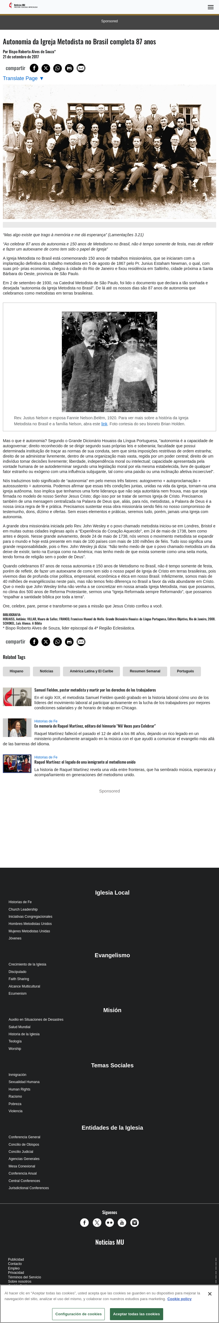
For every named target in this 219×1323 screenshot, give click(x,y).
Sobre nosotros (19, 1282)
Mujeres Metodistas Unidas (29, 931)
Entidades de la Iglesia (112, 1128)
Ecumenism (18, 994)
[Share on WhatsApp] (57, 68)
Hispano (16, 671)
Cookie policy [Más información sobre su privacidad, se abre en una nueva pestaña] (179, 1299)
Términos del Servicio (24, 1277)
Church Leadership (23, 909)
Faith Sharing (19, 979)
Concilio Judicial (21, 1152)
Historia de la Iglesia (24, 1034)
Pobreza (15, 1104)
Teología (15, 1041)
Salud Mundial (19, 1027)
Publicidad (16, 1260)
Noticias (46, 671)
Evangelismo (112, 955)
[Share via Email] (81, 68)
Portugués (185, 671)
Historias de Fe (46, 721)
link (104, 424)
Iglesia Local (112, 892)
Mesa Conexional (22, 1166)
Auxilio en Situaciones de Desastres (36, 1020)
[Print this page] (69, 68)
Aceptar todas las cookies (136, 1314)
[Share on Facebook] (34, 68)
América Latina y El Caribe (91, 671)
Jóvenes (15, 938)
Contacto (15, 1264)
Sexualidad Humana (24, 1082)
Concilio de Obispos (24, 1145)
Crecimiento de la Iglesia (27, 964)
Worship (15, 1049)
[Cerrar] (210, 1294)
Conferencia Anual (23, 1173)
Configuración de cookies (78, 1314)
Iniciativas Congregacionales (30, 917)
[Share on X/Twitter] (46, 68)
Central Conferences (24, 1181)
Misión (112, 1010)
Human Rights (19, 1089)
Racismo (15, 1096)
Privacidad (16, 1273)
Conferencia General (24, 1137)
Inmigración (17, 1075)
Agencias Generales (24, 1159)
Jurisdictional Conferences (29, 1188)
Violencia (15, 1111)
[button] (86, 1222)
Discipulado (17, 972)
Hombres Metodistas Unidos (30, 924)
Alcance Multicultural (24, 986)
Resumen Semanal (145, 671)
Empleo (14, 1268)
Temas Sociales (112, 1065)
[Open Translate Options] (23, 78)
